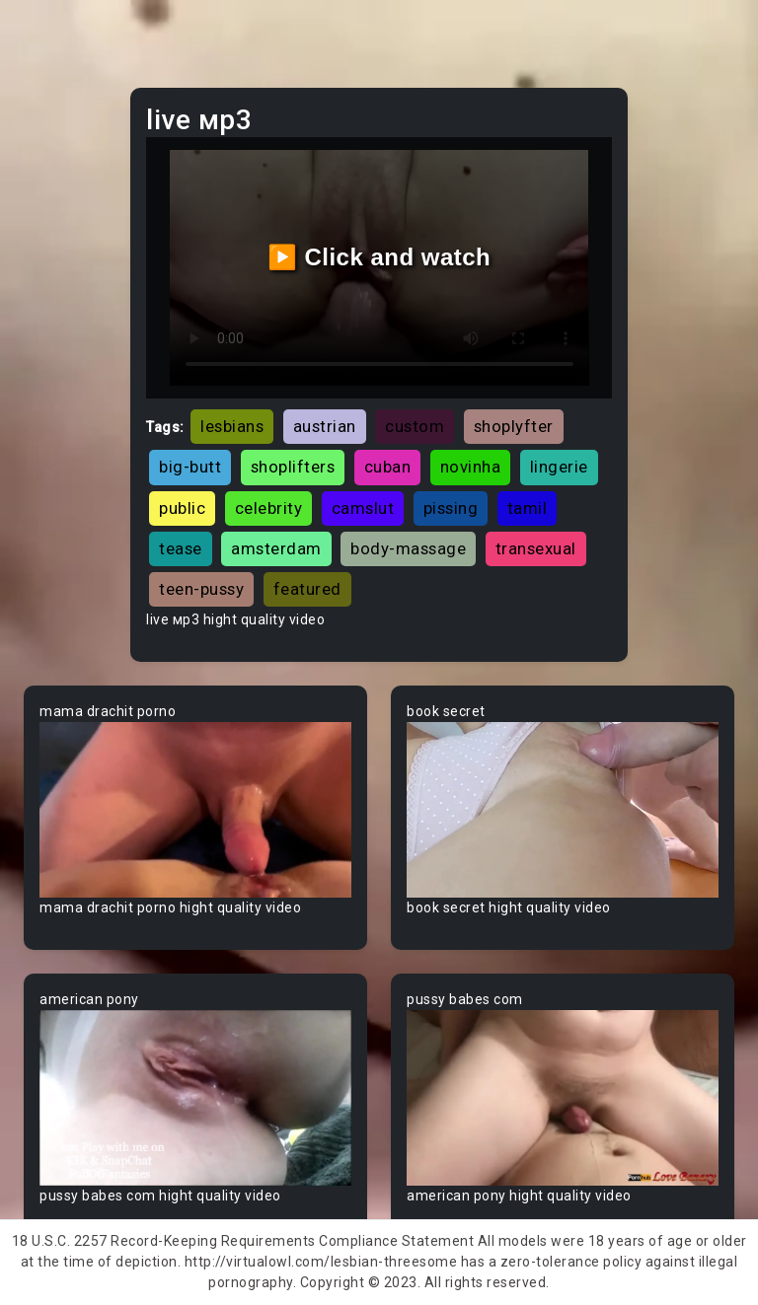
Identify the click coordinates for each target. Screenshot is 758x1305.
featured (307, 589)
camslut (363, 508)
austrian (324, 426)
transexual (535, 548)
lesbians (232, 426)
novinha (470, 466)
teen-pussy (201, 589)
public (182, 508)
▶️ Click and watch (379, 257)
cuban (388, 466)
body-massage (408, 548)
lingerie (559, 466)
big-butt (190, 466)
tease (180, 548)
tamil (527, 508)
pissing (451, 508)
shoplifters (293, 466)
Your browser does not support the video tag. (195, 810)
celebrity (269, 508)
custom (414, 426)
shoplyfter (514, 426)
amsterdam (276, 548)
